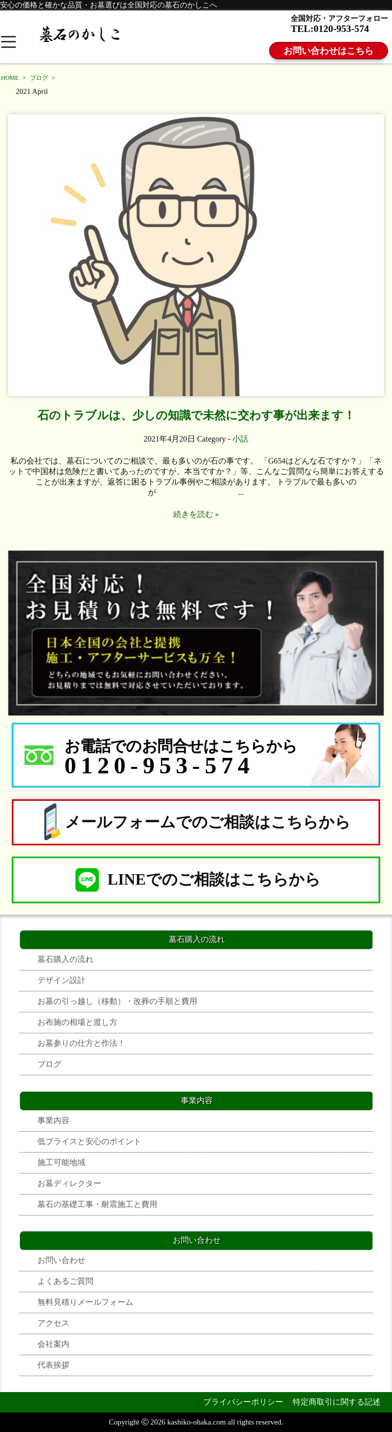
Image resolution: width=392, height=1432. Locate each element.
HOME (9, 77)
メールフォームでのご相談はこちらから (196, 822)
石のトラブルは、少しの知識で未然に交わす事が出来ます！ (196, 415)
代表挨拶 (53, 1365)
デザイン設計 (61, 980)
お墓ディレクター (69, 1183)
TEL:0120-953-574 (330, 28)
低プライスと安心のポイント (89, 1141)
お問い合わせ (61, 1260)
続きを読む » (196, 514)
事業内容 (53, 1120)
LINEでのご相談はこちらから (196, 880)
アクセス (53, 1323)
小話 (240, 439)
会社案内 (53, 1344)
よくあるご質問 (65, 1281)
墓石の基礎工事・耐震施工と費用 (97, 1204)
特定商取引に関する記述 (337, 1402)
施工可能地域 (61, 1162)
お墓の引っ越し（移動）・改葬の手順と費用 (117, 1001)
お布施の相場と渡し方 (77, 1022)
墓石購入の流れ (65, 959)
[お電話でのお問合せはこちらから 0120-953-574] (196, 755)
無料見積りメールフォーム (85, 1302)
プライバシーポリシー (243, 1402)
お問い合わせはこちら (329, 51)
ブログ (39, 77)
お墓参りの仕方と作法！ (81, 1043)
